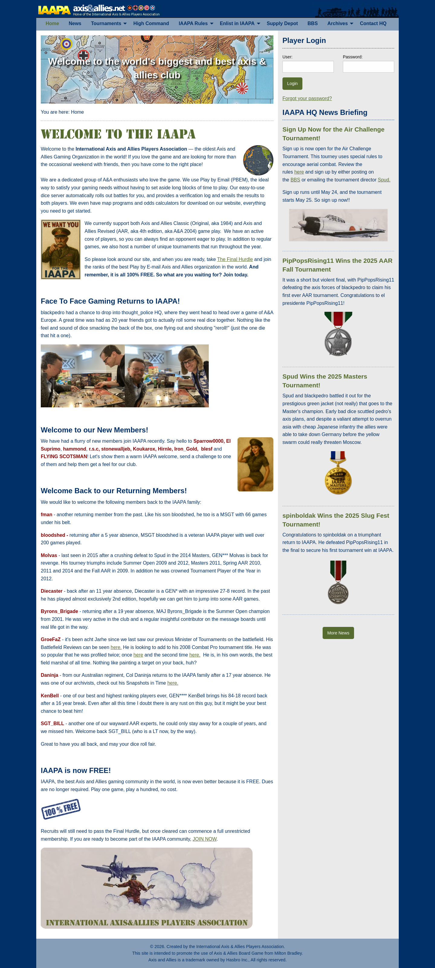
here (138, 654)
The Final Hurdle (235, 259)
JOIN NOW (205, 839)
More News (338, 633)
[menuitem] (52, 23)
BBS (295, 179)
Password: (352, 56)
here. (116, 647)
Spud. (384, 179)
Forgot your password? (307, 98)
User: (287, 56)
